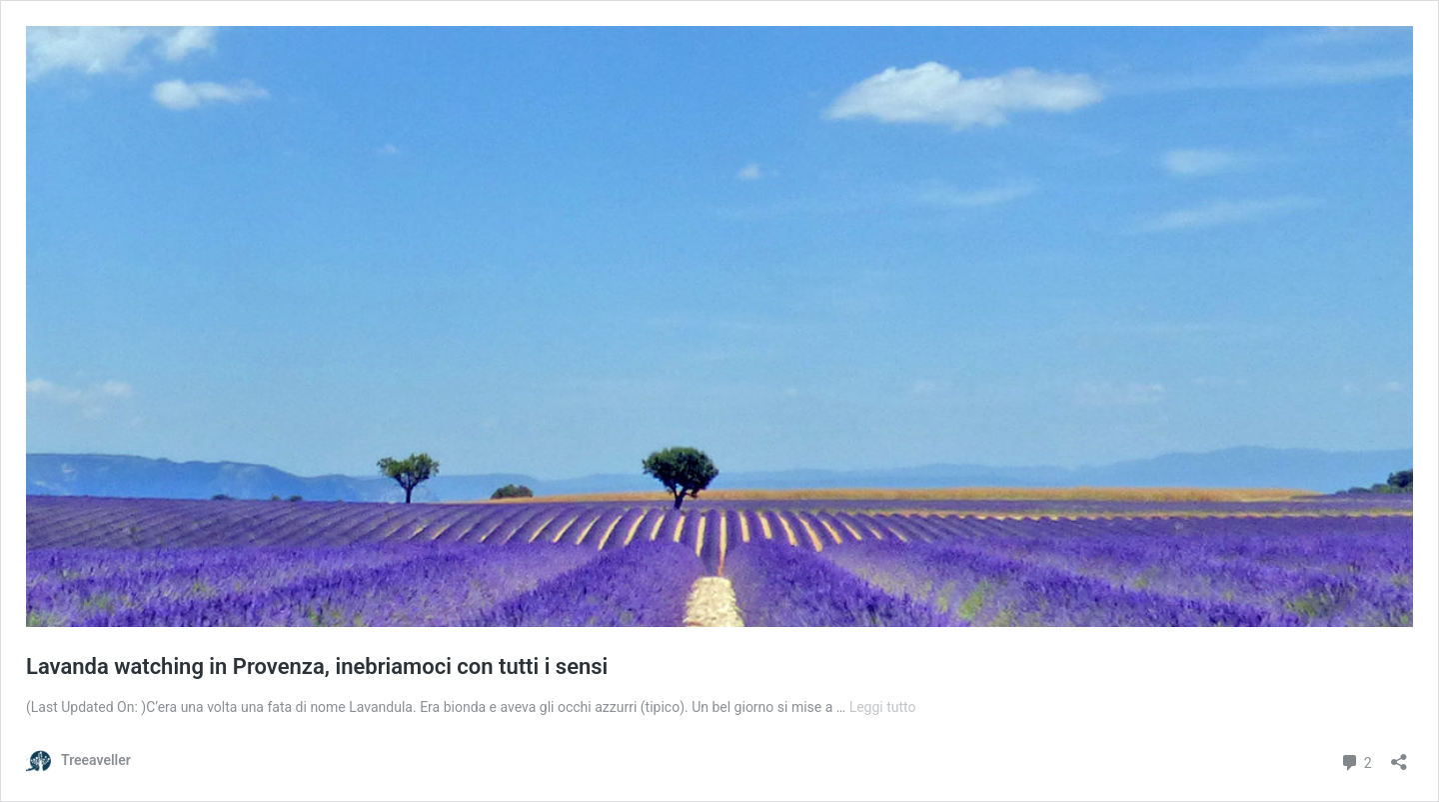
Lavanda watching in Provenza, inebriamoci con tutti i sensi (317, 666)
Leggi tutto (882, 707)
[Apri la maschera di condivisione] (1399, 755)
